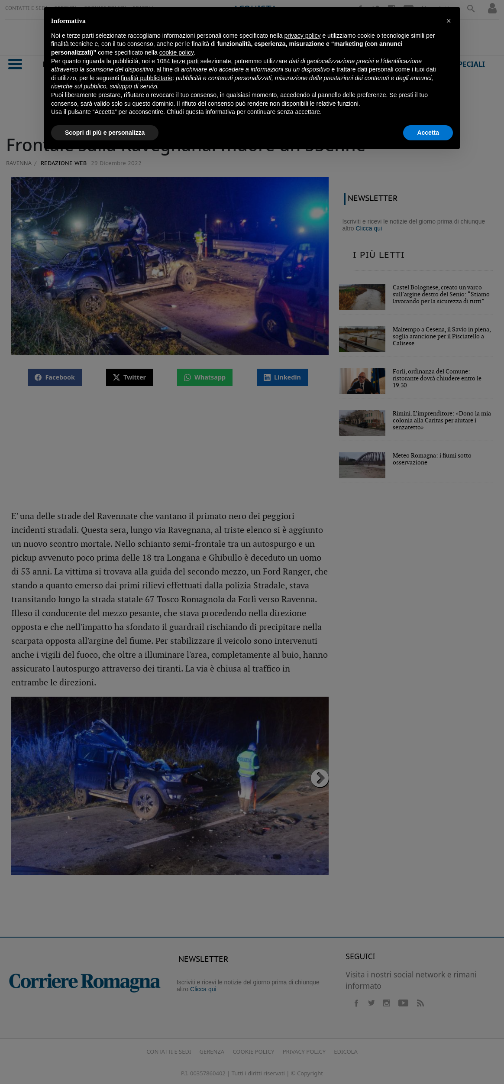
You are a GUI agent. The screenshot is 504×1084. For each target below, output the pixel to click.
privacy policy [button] (302, 35)
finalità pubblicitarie (146, 78)
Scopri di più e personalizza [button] (105, 132)
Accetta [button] (428, 132)
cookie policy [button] (176, 52)
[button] (449, 21)
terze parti (185, 61)
